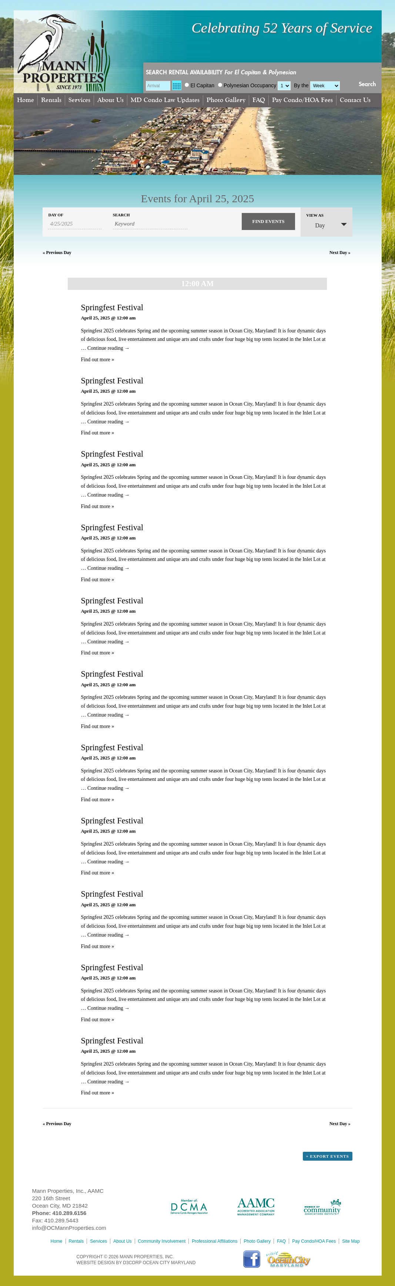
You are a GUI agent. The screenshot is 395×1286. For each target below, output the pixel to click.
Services (79, 100)
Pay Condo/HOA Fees (302, 100)
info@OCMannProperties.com (69, 1228)
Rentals (51, 100)
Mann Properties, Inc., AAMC (68, 1191)
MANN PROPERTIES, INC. (147, 1256)
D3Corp (132, 1262)
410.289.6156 (70, 1213)
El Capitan (199, 85)
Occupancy (263, 85)
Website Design (96, 1262)
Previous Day (57, 252)
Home (25, 100)
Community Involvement (162, 1241)
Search (367, 84)
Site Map (350, 1241)
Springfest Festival (112, 307)
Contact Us (355, 100)
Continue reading (108, 348)
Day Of (55, 215)
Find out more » (97, 359)
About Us (110, 100)
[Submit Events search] (268, 221)
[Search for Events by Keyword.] (150, 224)
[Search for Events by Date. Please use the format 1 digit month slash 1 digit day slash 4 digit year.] (74, 224)
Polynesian (233, 85)
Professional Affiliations (214, 1241)
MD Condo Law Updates (165, 100)
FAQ (258, 100)
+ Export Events (327, 1156)
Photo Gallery (226, 100)
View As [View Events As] (315, 215)
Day (315, 225)
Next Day (340, 252)
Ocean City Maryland (169, 1262)
